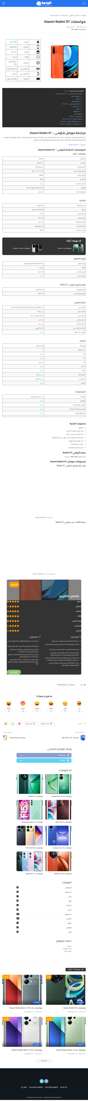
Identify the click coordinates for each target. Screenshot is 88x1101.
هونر (70, 932)
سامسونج (68, 914)
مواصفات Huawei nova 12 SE (61, 796)
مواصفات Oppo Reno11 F (33, 874)
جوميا (66, 456)
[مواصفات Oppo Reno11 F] (29, 862)
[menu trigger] (83, 3)
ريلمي (69, 910)
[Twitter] (30, 724)
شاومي (69, 919)
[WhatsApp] (12, 724)
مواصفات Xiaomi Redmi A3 (74, 1008)
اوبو (70, 901)
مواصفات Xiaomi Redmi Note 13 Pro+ (26, 1050)
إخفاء (66, 91)
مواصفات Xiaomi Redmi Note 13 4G (70, 1050)
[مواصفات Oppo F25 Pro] (58, 810)
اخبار (70, 896)
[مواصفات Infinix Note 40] (29, 836)
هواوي (69, 928)
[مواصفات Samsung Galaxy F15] (29, 810)
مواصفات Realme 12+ (34, 796)
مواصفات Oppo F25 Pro (63, 822)
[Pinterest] (19, 724)
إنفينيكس (68, 888)
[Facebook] (46, 724)
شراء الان (14, 672)
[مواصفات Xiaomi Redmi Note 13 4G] (66, 1032)
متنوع (70, 923)
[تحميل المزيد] (44, 1061)
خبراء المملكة (67, 949)
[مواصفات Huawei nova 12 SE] (58, 785)
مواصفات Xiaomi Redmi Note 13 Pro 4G (25, 1008)
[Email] (6, 724)
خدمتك (69, 946)
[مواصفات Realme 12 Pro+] (58, 862)
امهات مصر (68, 951)
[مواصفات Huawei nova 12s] (58, 836)
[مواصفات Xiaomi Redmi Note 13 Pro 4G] (22, 990)
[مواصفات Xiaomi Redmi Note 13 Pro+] (22, 1032)
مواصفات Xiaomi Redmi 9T (77, 144)
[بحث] (3, 3)
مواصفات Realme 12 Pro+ (62, 874)
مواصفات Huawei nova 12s (62, 848)
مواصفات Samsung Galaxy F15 (31, 822)
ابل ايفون (68, 892)
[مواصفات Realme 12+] (29, 785)
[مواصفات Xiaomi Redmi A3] (66, 990)
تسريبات (69, 905)
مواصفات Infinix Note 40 (34, 848)
